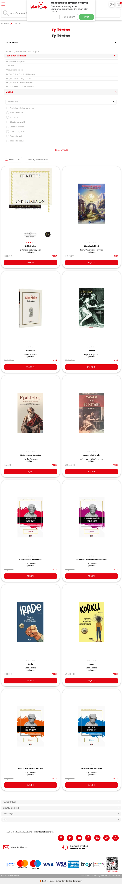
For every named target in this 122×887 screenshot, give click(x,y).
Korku (91, 664)
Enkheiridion (30, 246)
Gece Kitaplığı (14, 136)
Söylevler (91, 350)
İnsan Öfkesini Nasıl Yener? (30, 559)
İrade (30, 664)
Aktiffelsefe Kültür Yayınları (20, 108)
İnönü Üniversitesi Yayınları (91, 250)
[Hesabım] (111, 4)
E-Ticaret (50, 881)
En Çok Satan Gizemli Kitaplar (19, 82)
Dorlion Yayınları (15, 131)
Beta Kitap (12, 117)
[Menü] (3, 4)
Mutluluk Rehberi (91, 246)
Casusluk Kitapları (14, 70)
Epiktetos (31, 252)
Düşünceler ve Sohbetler (30, 455)
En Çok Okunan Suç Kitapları (19, 78)
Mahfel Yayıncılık (30, 459)
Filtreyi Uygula (61, 149)
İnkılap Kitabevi (14, 141)
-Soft (43, 881)
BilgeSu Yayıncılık (15, 122)
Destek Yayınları (15, 126)
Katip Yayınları (30, 354)
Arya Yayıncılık (14, 112)
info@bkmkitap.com (20, 847)
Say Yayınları (30, 563)
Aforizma (10, 65)
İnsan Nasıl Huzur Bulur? (91, 768)
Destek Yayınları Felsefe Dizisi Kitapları (22, 51)
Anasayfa (5, 23)
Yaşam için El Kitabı (91, 455)
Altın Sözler (30, 350)
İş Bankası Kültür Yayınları (30, 250)
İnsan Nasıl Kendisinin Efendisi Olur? (91, 559)
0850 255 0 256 (78, 848)
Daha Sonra (68, 17)
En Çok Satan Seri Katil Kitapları (20, 74)
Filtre (12, 159)
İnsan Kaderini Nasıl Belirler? (30, 768)
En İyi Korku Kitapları (15, 61)
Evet (86, 17)
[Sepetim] (118, 4)
